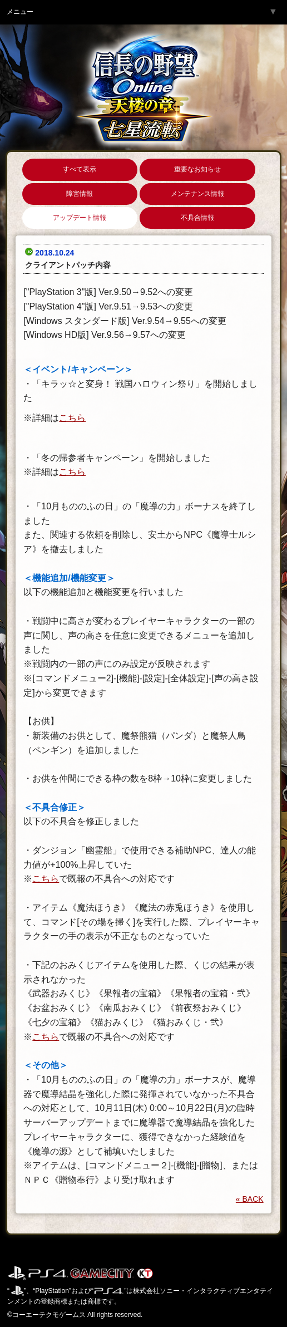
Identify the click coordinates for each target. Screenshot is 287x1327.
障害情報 (79, 194)
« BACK (250, 1199)
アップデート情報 (79, 218)
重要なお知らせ (197, 169)
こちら (72, 417)
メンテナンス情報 (197, 194)
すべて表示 (79, 169)
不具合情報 (197, 218)
